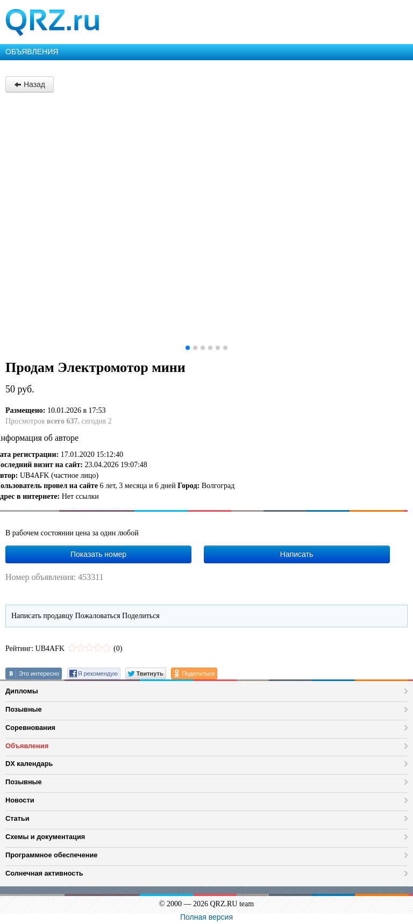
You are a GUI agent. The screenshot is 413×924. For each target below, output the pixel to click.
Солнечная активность (44, 873)
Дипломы (21, 691)
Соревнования (30, 728)
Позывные (23, 709)
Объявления (26, 746)
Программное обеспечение (51, 855)
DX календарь (29, 764)
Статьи (17, 818)
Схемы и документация (45, 837)
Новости (19, 800)
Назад (29, 84)
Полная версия (206, 917)
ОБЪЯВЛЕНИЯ (31, 51)
